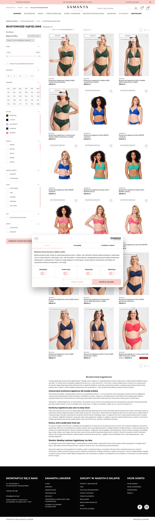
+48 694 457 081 (12, 491)
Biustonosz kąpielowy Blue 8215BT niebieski (61, 190)
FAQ (81, 487)
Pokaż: (85, 30)
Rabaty (130, 493)
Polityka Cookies (87, 509)
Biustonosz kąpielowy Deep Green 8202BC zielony (131, 190)
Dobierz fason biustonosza (23, 241)
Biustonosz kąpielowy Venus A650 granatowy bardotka (131, 300)
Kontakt (48, 487)
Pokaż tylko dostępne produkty (20, 40)
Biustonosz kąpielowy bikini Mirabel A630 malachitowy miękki (132, 81)
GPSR (82, 505)
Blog (26, 7)
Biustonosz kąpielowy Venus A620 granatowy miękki (61, 355)
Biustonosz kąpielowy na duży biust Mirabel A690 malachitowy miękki (62, 136)
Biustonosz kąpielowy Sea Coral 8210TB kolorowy (133, 245)
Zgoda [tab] (47, 245)
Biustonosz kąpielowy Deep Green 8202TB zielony (96, 190)
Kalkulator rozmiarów (39, 7)
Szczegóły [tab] (77, 245)
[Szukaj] (113, 8)
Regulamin (84, 499)
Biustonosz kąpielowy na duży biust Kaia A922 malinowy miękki (133, 355)
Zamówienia (132, 490)
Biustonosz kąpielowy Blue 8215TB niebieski (131, 136)
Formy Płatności (87, 496)
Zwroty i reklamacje (88, 484)
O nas (47, 484)
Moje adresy (132, 484)
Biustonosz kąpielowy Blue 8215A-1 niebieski (96, 136)
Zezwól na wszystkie (106, 282)
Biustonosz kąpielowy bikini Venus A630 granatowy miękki (98, 355)
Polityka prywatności (89, 490)
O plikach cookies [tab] (107, 245)
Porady (20, 7)
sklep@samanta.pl (12, 496)
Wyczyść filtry (34, 36)
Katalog (48, 496)
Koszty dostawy (87, 493)
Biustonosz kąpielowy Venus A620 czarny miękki (64, 300)
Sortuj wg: (56, 29)
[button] (150, 2)
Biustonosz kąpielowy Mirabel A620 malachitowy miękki (96, 81)
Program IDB (50, 493)
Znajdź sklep (10, 7)
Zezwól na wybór (77, 282)
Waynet (146, 519)
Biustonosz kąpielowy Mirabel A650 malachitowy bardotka (61, 81)
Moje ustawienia (134, 487)
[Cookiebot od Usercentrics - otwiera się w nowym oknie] (112, 238)
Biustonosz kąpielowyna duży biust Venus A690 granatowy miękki (96, 300)
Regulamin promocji (88, 502)
